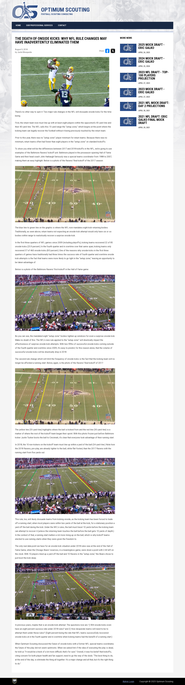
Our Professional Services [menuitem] (39, 25)
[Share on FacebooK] (107, 51)
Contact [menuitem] (62, 25)
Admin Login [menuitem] (128, 681)
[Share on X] (113, 51)
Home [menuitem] (18, 25)
